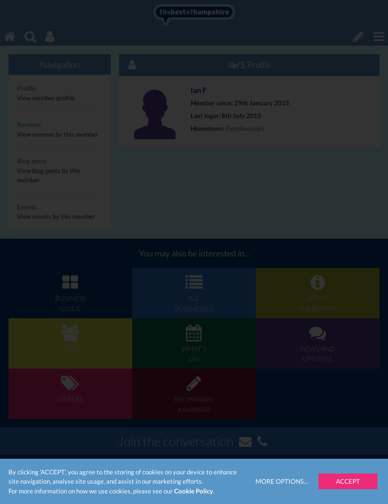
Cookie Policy (193, 491)
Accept (348, 481)
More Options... (281, 481)
